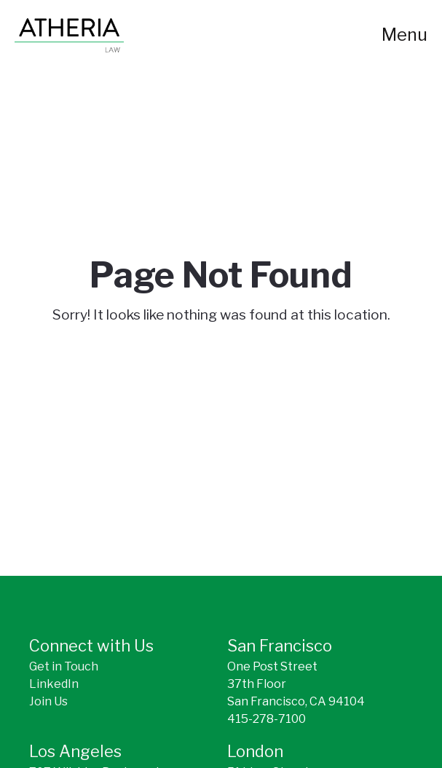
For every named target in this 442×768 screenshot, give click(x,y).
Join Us (48, 701)
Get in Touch (63, 666)
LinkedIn (54, 684)
